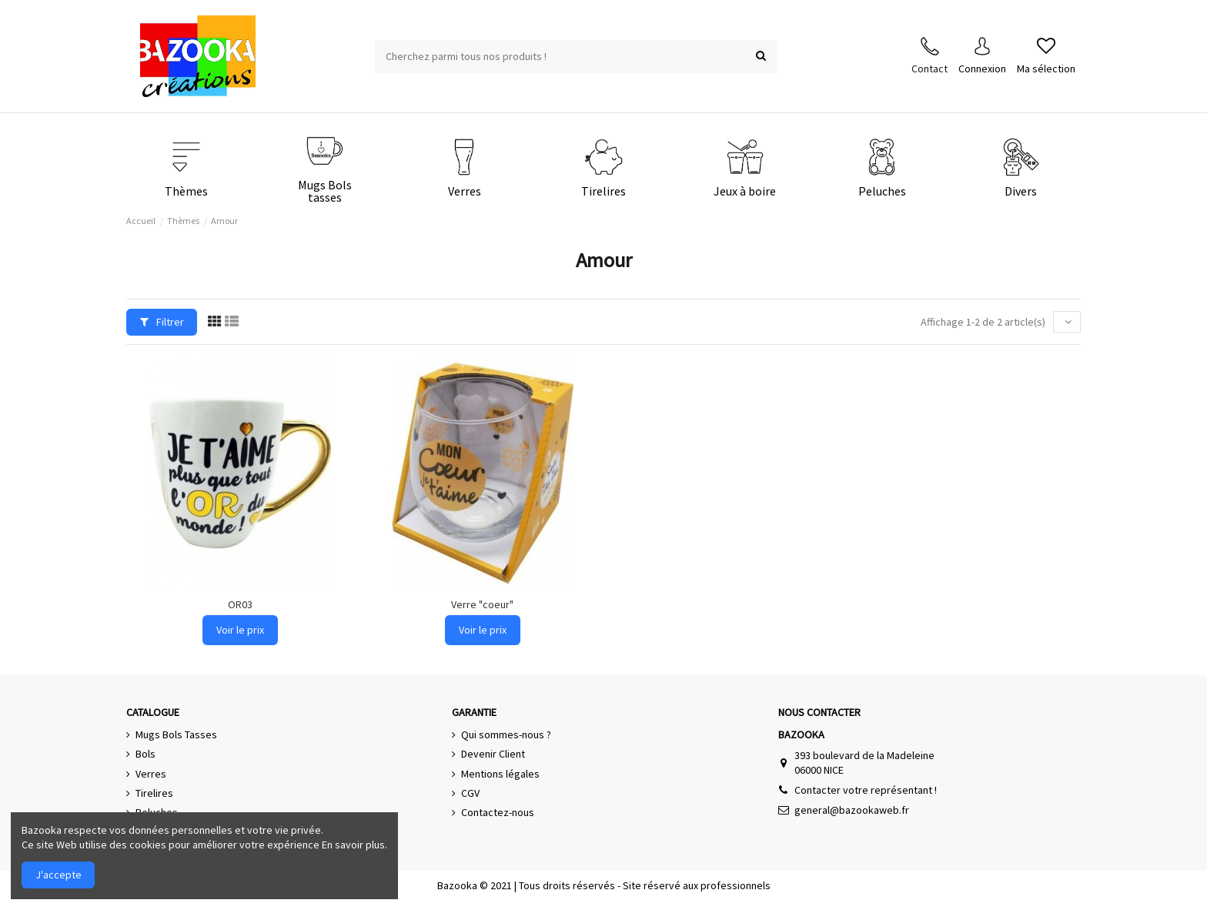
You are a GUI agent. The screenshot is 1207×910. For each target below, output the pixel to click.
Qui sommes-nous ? (506, 734)
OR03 (240, 604)
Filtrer (162, 322)
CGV (470, 793)
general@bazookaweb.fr (851, 810)
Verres (150, 774)
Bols (145, 754)
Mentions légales (500, 774)
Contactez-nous (497, 812)
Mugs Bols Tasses (176, 734)
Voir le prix (240, 630)
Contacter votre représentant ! (865, 790)
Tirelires (154, 793)
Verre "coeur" (482, 604)
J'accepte (58, 875)
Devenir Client (493, 754)
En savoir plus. (354, 844)
